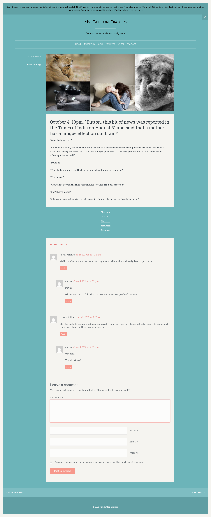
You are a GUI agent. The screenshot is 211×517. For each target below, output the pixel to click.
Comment (56, 397)
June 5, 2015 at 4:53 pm (86, 347)
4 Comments (34, 56)
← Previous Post (14, 492)
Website (133, 452)
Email (133, 441)
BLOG (100, 44)
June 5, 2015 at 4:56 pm (86, 281)
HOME (78, 44)
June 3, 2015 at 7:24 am (88, 254)
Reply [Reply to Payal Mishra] (63, 268)
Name (133, 430)
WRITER (121, 44)
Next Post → (199, 492)
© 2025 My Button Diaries (105, 507)
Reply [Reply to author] (68, 301)
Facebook (105, 225)
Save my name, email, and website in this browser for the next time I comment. (100, 462)
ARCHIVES (110, 44)
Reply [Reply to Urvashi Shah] (63, 334)
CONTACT (131, 44)
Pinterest (105, 230)
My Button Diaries (105, 22)
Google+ (105, 221)
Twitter (105, 216)
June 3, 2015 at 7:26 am (88, 317)
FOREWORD (89, 44)
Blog (38, 64)
